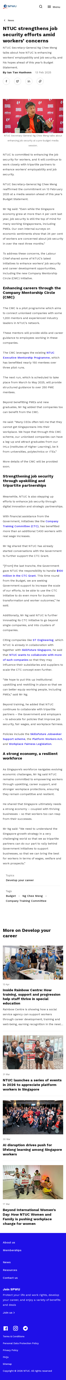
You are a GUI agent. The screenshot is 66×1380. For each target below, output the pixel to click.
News (11, 20)
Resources (10, 1270)
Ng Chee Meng (32, 896)
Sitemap (7, 1364)
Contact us (10, 1277)
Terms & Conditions (13, 1336)
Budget (11, 896)
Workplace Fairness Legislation (30, 744)
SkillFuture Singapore (36, 650)
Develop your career (20, 880)
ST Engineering (43, 640)
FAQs (6, 1357)
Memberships (12, 1250)
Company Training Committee (26, 901)
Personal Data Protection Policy (21, 1343)
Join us (7, 1312)
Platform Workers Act (47, 739)
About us (9, 1242)
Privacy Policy (10, 1350)
